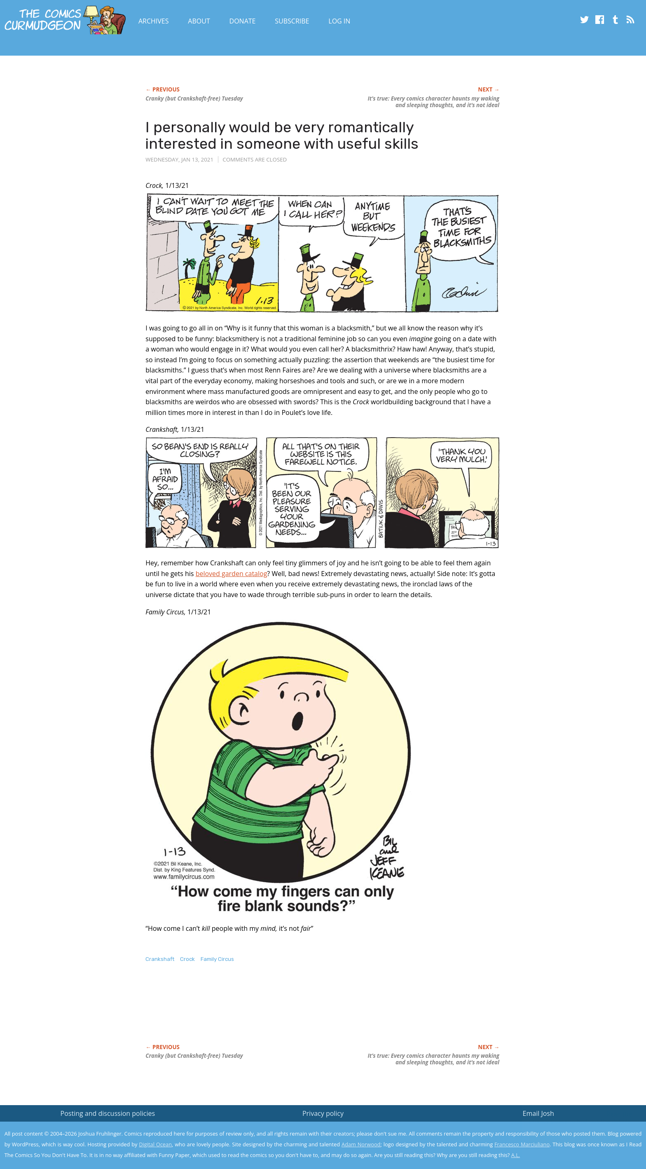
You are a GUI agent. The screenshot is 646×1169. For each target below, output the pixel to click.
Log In (339, 21)
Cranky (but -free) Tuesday (194, 98)
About (199, 21)
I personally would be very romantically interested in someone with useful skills (282, 135)
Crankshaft (159, 959)
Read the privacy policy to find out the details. (572, 1117)
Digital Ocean (155, 1144)
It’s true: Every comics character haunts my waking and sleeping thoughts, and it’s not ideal (433, 102)
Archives (153, 21)
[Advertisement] (295, 1012)
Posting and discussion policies (108, 1113)
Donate (242, 21)
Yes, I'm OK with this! (576, 1138)
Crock (187, 959)
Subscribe (292, 21)
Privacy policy (323, 1113)
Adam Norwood (361, 1144)
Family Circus (217, 959)
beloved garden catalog (231, 573)
